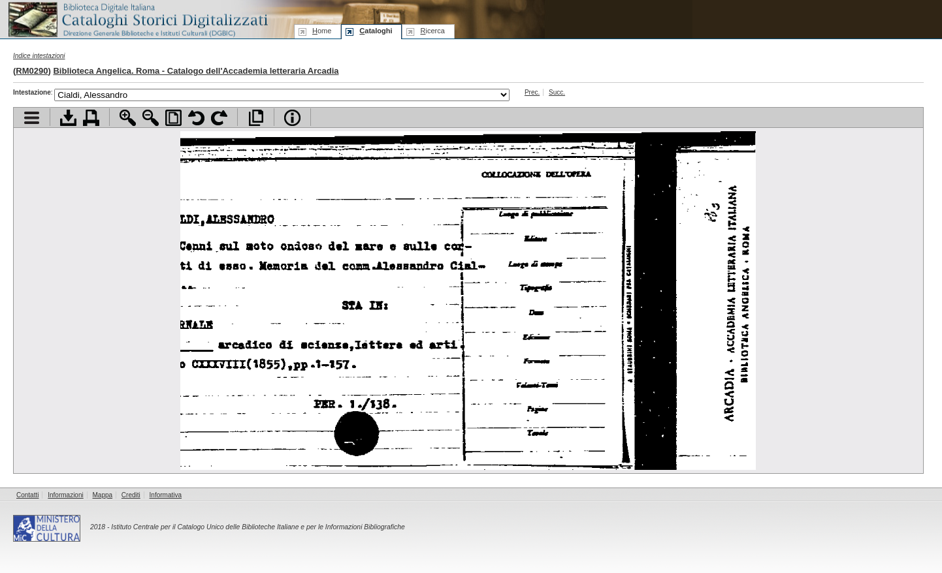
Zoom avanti (128, 118)
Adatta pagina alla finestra (173, 118)
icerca (432, 31)
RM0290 (32, 71)
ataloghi (375, 31)
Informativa (166, 495)
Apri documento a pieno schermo (256, 118)
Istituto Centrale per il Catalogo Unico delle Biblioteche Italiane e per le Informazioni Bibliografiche (257, 527)
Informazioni (65, 495)
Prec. (532, 92)
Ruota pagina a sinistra (196, 118)
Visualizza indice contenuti (32, 118)
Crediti (131, 495)
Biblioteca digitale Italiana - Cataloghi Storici (137, 18)
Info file (292, 118)
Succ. (557, 92)
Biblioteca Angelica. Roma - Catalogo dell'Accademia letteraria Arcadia (195, 71)
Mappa (103, 495)
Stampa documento (91, 118)
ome (321, 31)
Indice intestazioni (39, 55)
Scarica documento (68, 118)
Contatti (27, 495)
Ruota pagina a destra (219, 118)
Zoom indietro (150, 118)
